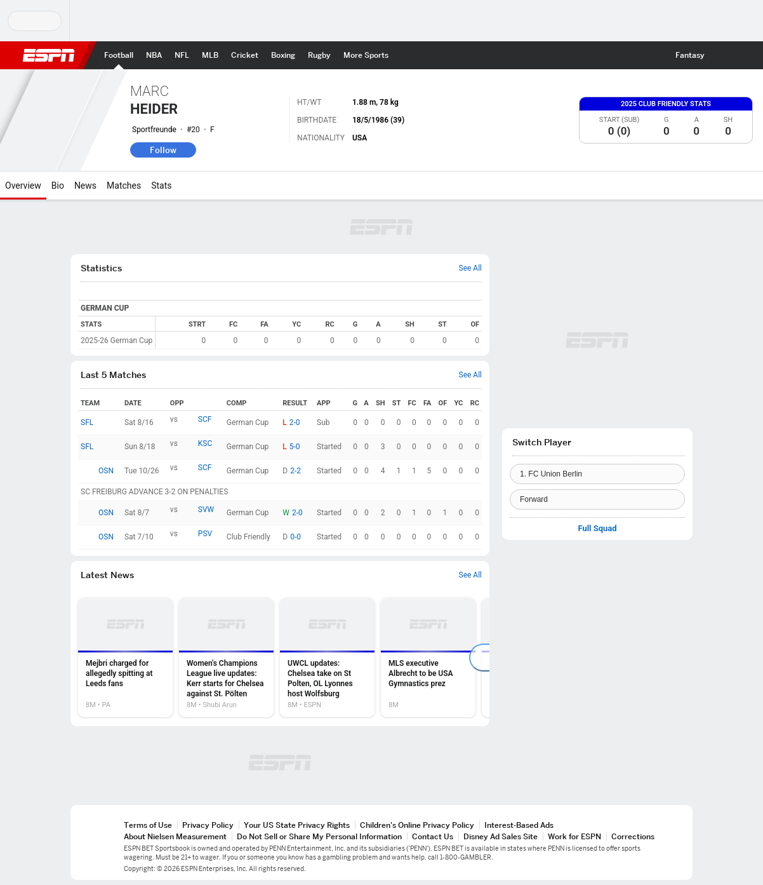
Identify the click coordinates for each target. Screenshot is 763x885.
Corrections (632, 836)
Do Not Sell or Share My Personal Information (319, 836)
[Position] (597, 499)
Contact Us (432, 836)
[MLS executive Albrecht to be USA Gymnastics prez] (428, 657)
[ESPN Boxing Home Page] (283, 55)
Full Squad (597, 528)
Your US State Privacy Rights (297, 825)
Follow (163, 150)
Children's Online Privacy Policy (417, 825)
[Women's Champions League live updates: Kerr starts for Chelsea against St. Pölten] (226, 657)
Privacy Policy (208, 825)
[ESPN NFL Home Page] (182, 55)
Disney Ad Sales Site (500, 836)
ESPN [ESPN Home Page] (49, 55)
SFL (87, 422)
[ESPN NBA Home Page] (154, 55)
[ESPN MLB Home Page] (210, 55)
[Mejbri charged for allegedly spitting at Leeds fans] (125, 657)
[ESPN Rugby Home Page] (319, 55)
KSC (205, 443)
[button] (722, 55)
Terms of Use (148, 825)
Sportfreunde (154, 129)
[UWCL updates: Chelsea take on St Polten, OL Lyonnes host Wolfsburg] (327, 657)
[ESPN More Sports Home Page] (365, 55)
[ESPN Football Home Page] (118, 55)
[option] (125, 657)
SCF (205, 419)
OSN (106, 470)
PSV (205, 533)
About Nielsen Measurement (175, 836)
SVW (206, 509)
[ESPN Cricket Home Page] (244, 55)
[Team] (597, 473)
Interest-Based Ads (519, 825)
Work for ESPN (574, 836)
